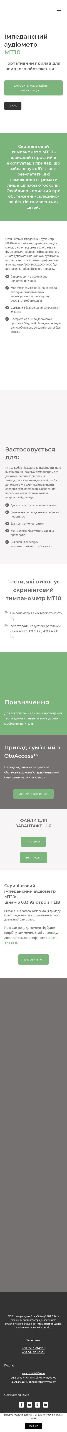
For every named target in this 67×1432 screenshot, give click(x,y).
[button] (33, 87)
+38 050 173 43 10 (33, 1348)
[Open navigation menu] (59, 9)
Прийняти (33, 1426)
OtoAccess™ (52, 307)
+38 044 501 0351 (33, 1352)
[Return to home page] (30, 9)
